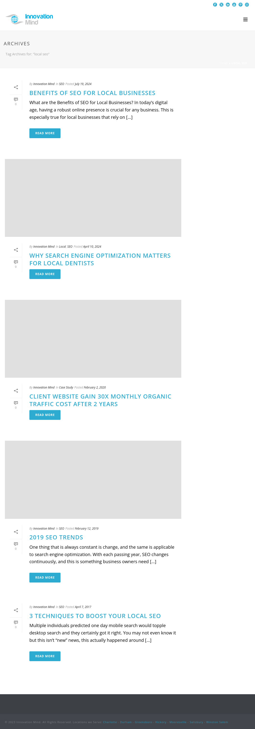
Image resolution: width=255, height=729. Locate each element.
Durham (126, 722)
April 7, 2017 (83, 607)
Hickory (161, 722)
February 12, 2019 (86, 528)
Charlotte (110, 722)
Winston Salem (217, 722)
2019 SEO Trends (56, 537)
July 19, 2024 (83, 84)
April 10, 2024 (92, 246)
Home (224, 63)
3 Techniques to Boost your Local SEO (95, 616)
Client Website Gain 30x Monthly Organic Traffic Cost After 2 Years (100, 400)
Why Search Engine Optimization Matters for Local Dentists (100, 259)
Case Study (66, 387)
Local (62, 246)
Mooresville (178, 722)
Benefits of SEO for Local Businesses (92, 93)
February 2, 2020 (95, 387)
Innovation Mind (44, 84)
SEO (61, 84)
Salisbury (196, 722)
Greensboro (143, 722)
